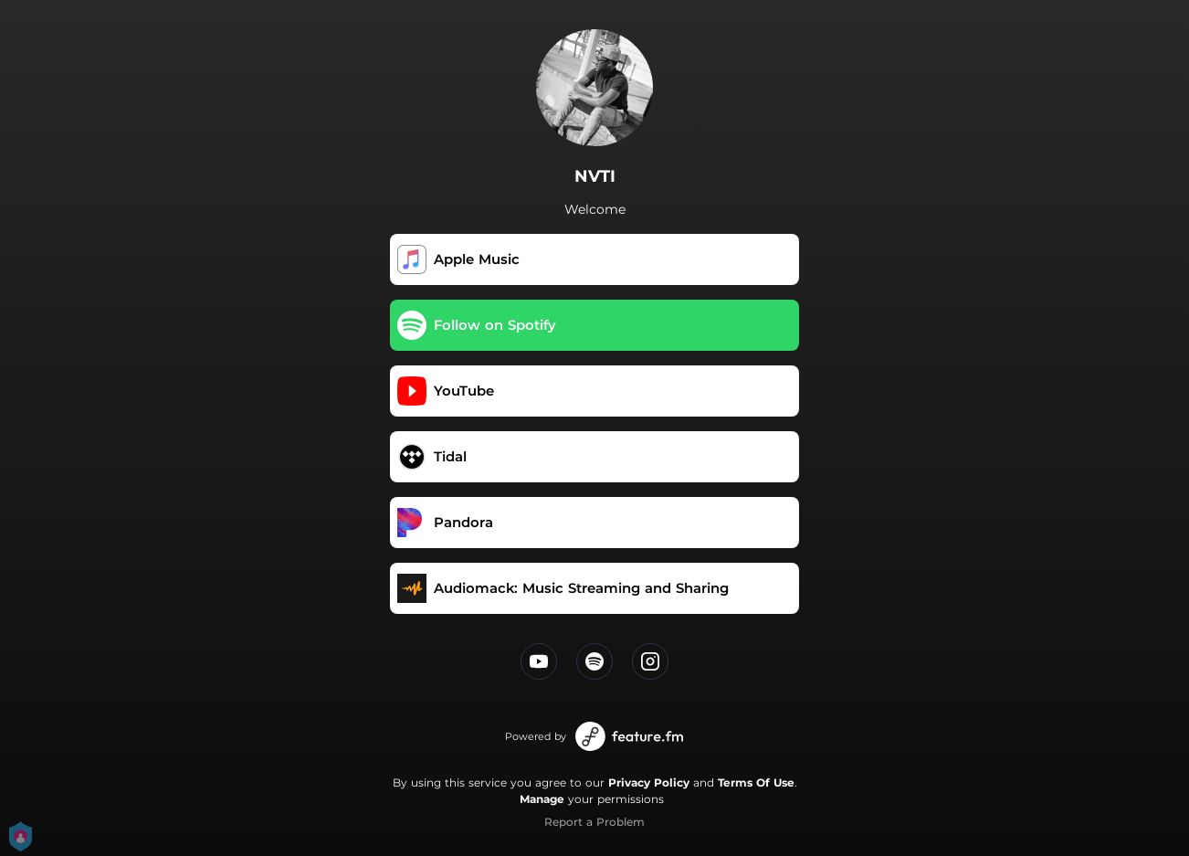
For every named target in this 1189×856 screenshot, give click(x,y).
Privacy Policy (648, 782)
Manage (542, 799)
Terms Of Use (756, 782)
